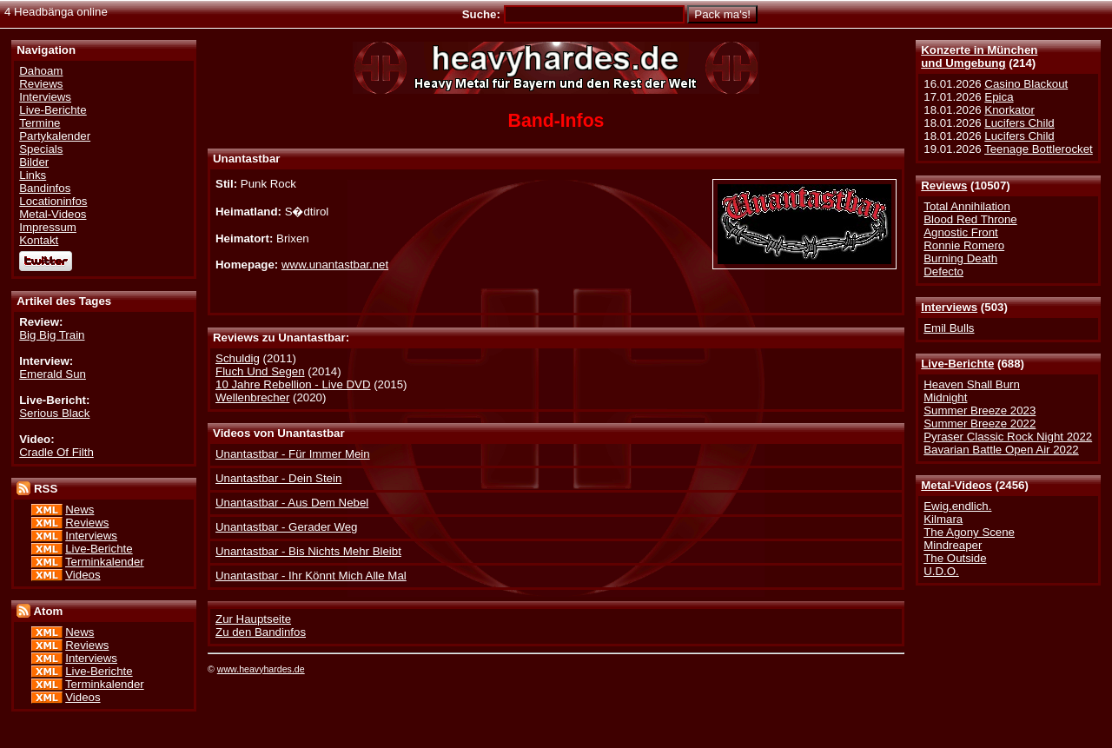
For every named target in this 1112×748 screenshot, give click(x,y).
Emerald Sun (52, 374)
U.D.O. (941, 571)
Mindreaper (952, 545)
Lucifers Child (1019, 122)
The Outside (954, 558)
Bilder (34, 162)
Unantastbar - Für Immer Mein (292, 453)
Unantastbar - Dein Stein (278, 478)
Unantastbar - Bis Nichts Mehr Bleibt (308, 551)
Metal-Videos (956, 485)
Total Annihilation (966, 206)
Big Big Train (51, 334)
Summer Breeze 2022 (979, 423)
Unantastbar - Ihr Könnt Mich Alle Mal (311, 575)
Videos (82, 574)
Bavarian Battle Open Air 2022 (1000, 449)
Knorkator (1009, 109)
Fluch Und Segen (260, 371)
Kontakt (38, 240)
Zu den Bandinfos (260, 632)
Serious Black (54, 413)
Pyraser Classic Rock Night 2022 (1007, 436)
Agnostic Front (960, 232)
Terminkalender (104, 561)
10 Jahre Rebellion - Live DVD (292, 384)
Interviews (949, 307)
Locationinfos (53, 201)
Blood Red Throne (969, 219)
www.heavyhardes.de (261, 669)
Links (32, 175)
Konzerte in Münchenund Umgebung (979, 56)
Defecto (943, 271)
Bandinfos (44, 188)
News (79, 509)
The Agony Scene (969, 532)
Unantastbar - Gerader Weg (286, 526)
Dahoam (41, 70)
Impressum (47, 227)
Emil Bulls (948, 327)
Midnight (945, 397)
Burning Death (960, 258)
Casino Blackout (1026, 83)
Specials (41, 149)
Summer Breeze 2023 (979, 410)
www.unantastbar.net (334, 264)
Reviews (944, 185)
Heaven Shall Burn (971, 384)
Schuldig (237, 358)
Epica (998, 96)
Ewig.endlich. (957, 506)
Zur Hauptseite (253, 619)
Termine (39, 122)
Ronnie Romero (963, 245)
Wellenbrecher (252, 397)
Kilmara (943, 519)
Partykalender (54, 135)
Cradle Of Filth (56, 452)
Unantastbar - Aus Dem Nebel (291, 502)
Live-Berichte (957, 363)
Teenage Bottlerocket (1038, 149)
